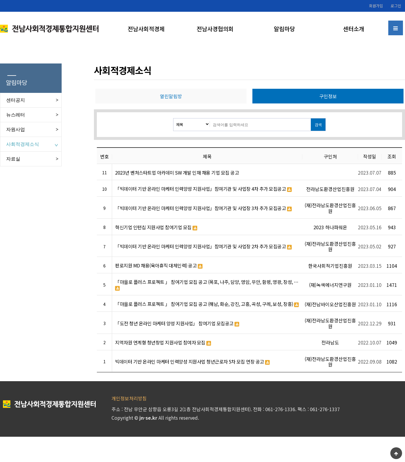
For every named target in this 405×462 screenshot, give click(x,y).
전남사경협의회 (215, 28)
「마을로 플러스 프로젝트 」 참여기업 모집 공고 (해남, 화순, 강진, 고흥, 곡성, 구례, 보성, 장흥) (207, 304)
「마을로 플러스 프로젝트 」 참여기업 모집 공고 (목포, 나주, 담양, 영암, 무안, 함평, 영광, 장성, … (206, 285)
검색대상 (173, 118)
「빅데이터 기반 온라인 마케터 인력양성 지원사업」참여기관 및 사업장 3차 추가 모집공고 (203, 208)
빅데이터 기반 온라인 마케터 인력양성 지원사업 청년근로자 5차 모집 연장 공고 (192, 362)
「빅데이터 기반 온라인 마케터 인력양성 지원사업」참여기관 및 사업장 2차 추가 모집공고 (203, 247)
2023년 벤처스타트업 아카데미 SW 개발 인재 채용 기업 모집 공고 (177, 172)
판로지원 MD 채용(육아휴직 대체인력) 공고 (159, 266)
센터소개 (353, 28)
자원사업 (15, 129)
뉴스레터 (15, 114)
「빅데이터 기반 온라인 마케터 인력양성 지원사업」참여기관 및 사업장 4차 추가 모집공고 (203, 189)
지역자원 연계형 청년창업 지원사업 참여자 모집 (163, 343)
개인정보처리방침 (129, 398)
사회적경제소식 (22, 144)
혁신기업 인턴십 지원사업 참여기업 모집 (156, 227)
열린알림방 (171, 96)
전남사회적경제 (146, 28)
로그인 (396, 6)
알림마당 (284, 28)
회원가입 (376, 6)
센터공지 (15, 100)
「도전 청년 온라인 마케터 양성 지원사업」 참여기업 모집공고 (177, 324)
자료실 (13, 158)
